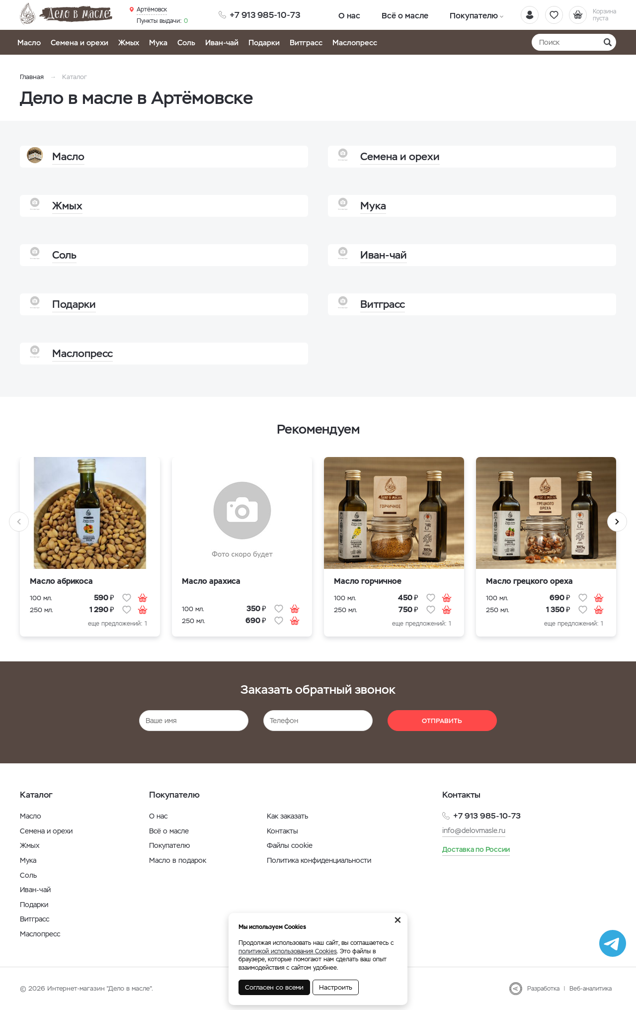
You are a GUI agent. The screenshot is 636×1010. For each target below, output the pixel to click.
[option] (90, 553)
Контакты (282, 830)
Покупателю (446, 14)
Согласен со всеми (274, 987)
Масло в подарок (177, 860)
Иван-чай (221, 42)
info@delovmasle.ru (473, 830)
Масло (29, 42)
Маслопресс (354, 42)
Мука (158, 42)
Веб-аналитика (590, 989)
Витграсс (306, 42)
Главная (32, 77)
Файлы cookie (290, 845)
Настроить (335, 987)
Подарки (264, 42)
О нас (344, 14)
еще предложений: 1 (117, 624)
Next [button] (617, 522)
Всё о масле (388, 14)
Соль (186, 42)
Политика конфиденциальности (319, 860)
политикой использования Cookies (287, 951)
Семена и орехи (79, 42)
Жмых (128, 42)
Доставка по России (476, 849)
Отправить (442, 721)
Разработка (543, 989)
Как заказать (287, 816)
